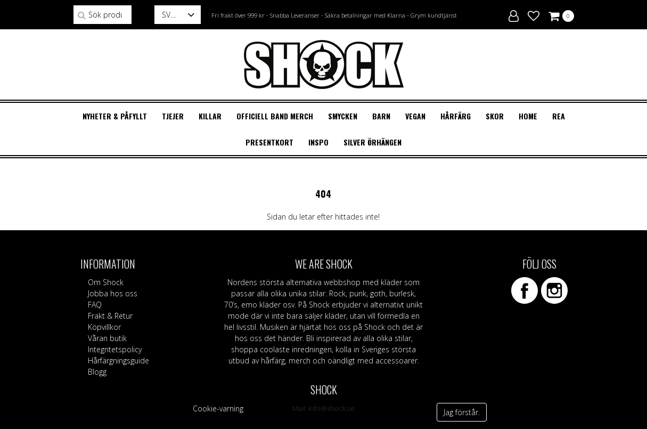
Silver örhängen (372, 142)
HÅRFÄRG (455, 116)
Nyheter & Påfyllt (115, 116)
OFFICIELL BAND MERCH (274, 116)
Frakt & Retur (110, 316)
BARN (381, 116)
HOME (528, 116)
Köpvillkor (104, 327)
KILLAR (210, 116)
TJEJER (173, 116)
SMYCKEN (342, 116)
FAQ (95, 305)
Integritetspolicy (115, 349)
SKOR (495, 116)
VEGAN (415, 116)
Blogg (97, 372)
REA (558, 116)
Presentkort (269, 142)
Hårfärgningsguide (118, 360)
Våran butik (107, 338)
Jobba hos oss (112, 293)
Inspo (318, 142)
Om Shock (106, 282)
